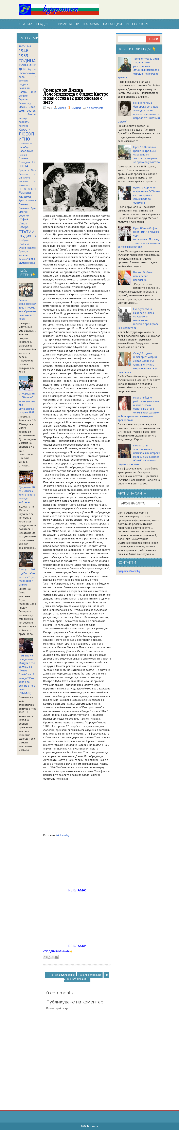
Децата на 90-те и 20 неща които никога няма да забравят (27, 495)
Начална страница (89, 974)
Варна (32, 91)
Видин (32, 106)
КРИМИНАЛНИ (67, 24)
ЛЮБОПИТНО (26, 137)
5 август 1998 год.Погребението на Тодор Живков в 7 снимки (27, 577)
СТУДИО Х (28, 236)
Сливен (23, 204)
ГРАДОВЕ (44, 24)
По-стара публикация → (86, 976)
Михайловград (26, 143)
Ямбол (31, 262)
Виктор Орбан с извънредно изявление (143, 276)
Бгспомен (92, 1126)
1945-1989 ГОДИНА (27, 55)
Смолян (23, 211)
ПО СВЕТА (28, 164)
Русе (21, 200)
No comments (95, 107)
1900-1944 (25, 46)
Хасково (24, 255)
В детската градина (28, 81)
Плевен (23, 158)
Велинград (25, 103)
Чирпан (31, 258)
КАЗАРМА (91, 24)
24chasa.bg (63, 835)
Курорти (24, 129)
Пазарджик (26, 150)
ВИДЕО (23, 106)
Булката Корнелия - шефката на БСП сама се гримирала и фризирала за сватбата (146, 195)
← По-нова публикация (60, 974)
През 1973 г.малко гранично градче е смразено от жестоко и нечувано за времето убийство (146, 155)
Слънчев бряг (28, 208)
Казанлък (24, 121)
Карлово (23, 125)
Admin (62, 107)
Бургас (32, 69)
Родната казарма (25, 195)
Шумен (23, 262)
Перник (23, 154)
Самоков (31, 200)
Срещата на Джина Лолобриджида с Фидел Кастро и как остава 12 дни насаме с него (75, 96)
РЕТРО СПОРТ (137, 24)
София (23, 219)
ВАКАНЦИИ (112, 24)
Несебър (24, 147)
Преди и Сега (28, 170)
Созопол (24, 215)
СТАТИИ (25, 24)
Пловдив (24, 162)
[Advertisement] (77, 60)
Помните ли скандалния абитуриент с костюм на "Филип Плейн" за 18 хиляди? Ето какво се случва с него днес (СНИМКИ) (27, 674)
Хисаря (23, 259)
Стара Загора (24, 225)
